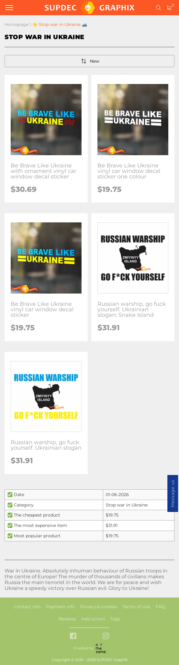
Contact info (27, 606)
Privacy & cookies (98, 606)
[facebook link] (73, 636)
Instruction (93, 619)
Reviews (67, 619)
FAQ (160, 606)
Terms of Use (136, 606)
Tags (115, 619)
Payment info (60, 606)
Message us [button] (172, 493)
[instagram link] (106, 636)
